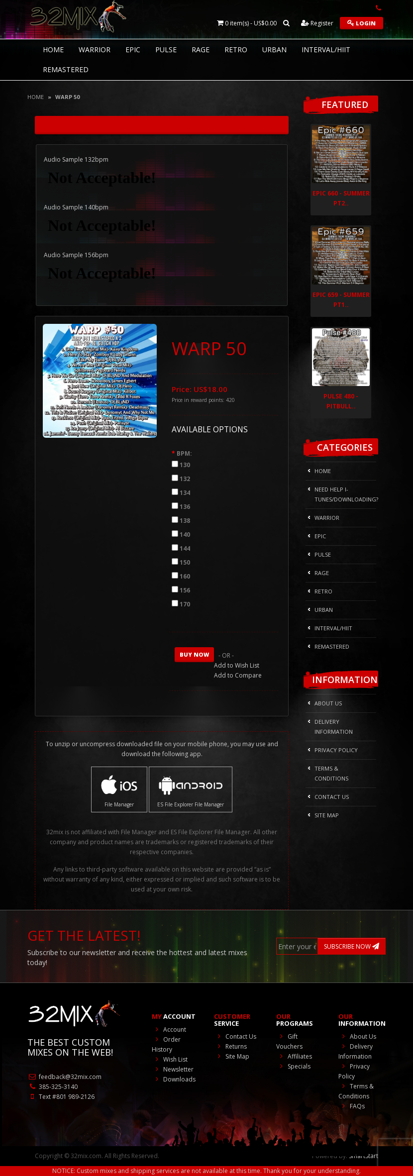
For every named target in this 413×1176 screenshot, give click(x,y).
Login (361, 23)
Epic (132, 49)
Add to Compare (238, 675)
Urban (274, 49)
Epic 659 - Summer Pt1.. (341, 300)
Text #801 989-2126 (61, 1096)
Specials (293, 1066)
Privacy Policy (336, 750)
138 (185, 520)
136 (185, 506)
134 (185, 493)
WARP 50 (67, 96)
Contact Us (331, 796)
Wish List (170, 1059)
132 (185, 479)
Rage (200, 49)
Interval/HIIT (326, 49)
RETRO (235, 49)
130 (185, 465)
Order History (166, 1044)
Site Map (326, 815)
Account (169, 1029)
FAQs (351, 1106)
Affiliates (294, 1056)
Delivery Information (333, 726)
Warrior (94, 49)
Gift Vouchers (289, 1041)
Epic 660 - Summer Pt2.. (341, 198)
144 (185, 548)
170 (185, 604)
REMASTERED (66, 69)
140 (185, 534)
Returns (230, 1046)
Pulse (166, 49)
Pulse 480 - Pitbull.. (340, 401)
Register (317, 23)
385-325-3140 (52, 1086)
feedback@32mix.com (64, 1077)
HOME (53, 49)
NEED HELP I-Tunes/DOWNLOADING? (345, 494)
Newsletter (173, 1069)
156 (185, 590)
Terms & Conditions (331, 773)
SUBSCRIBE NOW (351, 946)
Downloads (174, 1079)
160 (185, 576)
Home (35, 96)
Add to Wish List (236, 665)
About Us (328, 703)
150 (185, 562)
